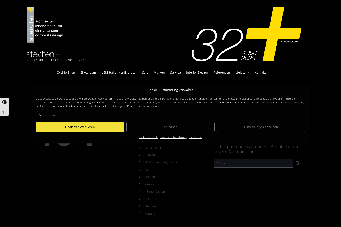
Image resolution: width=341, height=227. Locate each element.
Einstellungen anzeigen (261, 127)
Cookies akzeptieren (80, 127)
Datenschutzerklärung (173, 137)
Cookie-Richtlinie (148, 137)
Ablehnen (170, 127)
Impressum (195, 137)
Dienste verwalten (48, 115)
